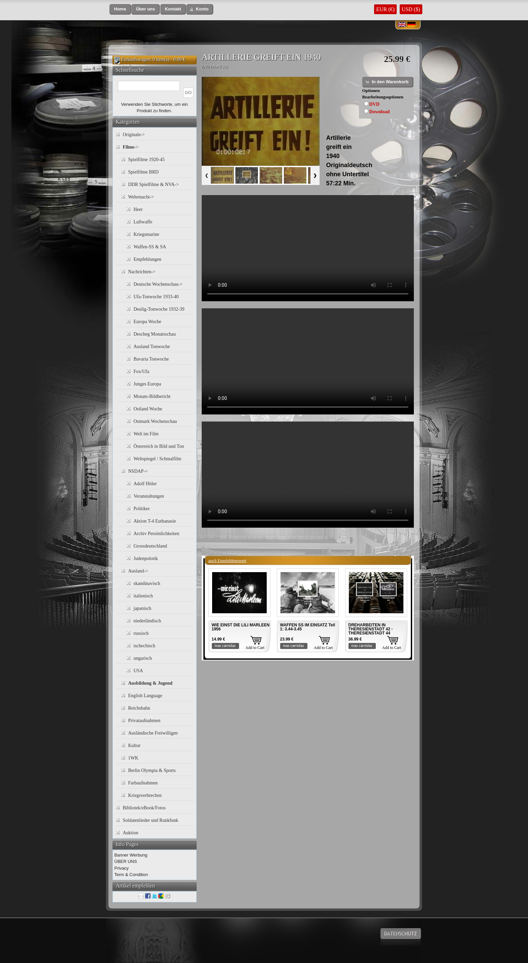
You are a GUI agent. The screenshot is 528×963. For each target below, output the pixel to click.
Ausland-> (138, 570)
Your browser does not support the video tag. (308, 248)
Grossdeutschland (150, 546)
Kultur (134, 745)
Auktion (130, 832)
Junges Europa (147, 383)
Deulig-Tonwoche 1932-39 (159, 309)
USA (138, 670)
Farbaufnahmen (143, 782)
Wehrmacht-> (141, 196)
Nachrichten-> (142, 271)
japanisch (143, 608)
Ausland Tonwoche (152, 346)
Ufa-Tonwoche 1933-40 (156, 296)
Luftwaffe (143, 221)
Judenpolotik (146, 558)
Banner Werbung (130, 855)
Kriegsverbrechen (145, 795)
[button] (120, 9)
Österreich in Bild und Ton (159, 446)
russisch (141, 633)
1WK (133, 757)
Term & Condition (131, 874)
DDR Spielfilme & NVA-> (153, 184)
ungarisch (143, 658)
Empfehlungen (147, 259)
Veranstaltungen (149, 496)
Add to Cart (255, 647)
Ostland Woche (148, 408)
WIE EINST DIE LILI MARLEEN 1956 (241, 627)
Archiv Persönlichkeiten (156, 533)
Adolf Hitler (145, 483)
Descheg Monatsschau (155, 334)
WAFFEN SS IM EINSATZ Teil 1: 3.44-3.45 (307, 627)
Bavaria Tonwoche (151, 359)
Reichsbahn (139, 708)
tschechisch (145, 645)
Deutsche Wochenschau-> (158, 284)
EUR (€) (385, 9)
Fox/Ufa (142, 371)
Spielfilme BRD (143, 172)
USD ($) (411, 9)
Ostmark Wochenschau (155, 421)
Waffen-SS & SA (150, 246)
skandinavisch (147, 583)
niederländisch (147, 620)
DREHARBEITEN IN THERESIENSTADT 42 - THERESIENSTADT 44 (371, 629)
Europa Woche (147, 321)
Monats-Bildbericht (152, 396)
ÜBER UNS (125, 861)
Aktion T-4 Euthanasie (155, 521)
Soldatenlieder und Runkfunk (150, 820)
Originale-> (134, 134)
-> (131, 147)
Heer (138, 209)
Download (379, 111)
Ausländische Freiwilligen (153, 733)
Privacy (121, 868)
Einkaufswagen (135, 59)
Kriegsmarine (146, 234)
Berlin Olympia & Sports (152, 770)
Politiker (142, 508)
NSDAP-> (138, 471)
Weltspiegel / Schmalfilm (158, 458)
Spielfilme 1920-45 (146, 159)
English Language (145, 695)
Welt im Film (146, 433)
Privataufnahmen (144, 720)
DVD (374, 104)
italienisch (143, 595)
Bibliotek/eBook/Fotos (144, 807)
